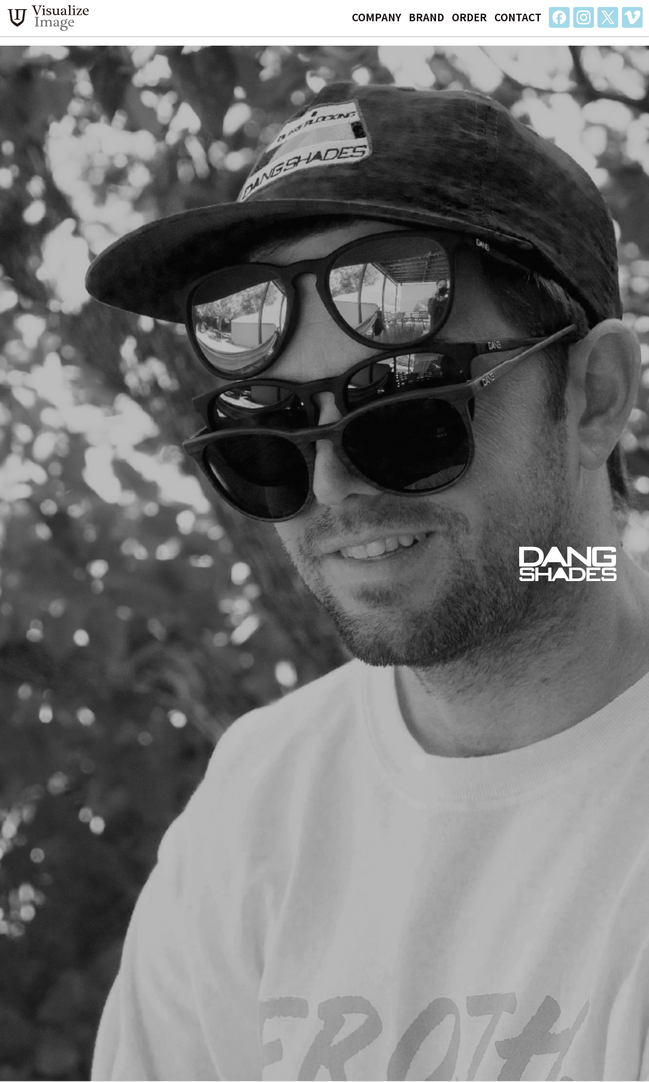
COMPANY (376, 22)
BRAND (426, 22)
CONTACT (518, 22)
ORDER (469, 22)
